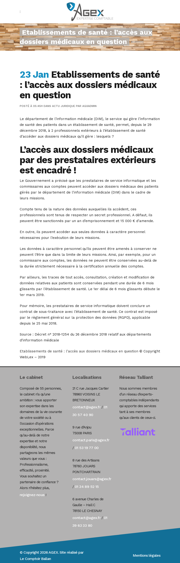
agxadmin (89, 106)
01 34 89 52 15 (87, 486)
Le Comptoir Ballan (35, 558)
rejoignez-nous (32, 495)
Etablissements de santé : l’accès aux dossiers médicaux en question (79, 351)
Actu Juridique (63, 106)
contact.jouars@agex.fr (91, 479)
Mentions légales (146, 555)
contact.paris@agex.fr (90, 440)
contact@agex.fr (86, 407)
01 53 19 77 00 (87, 448)
